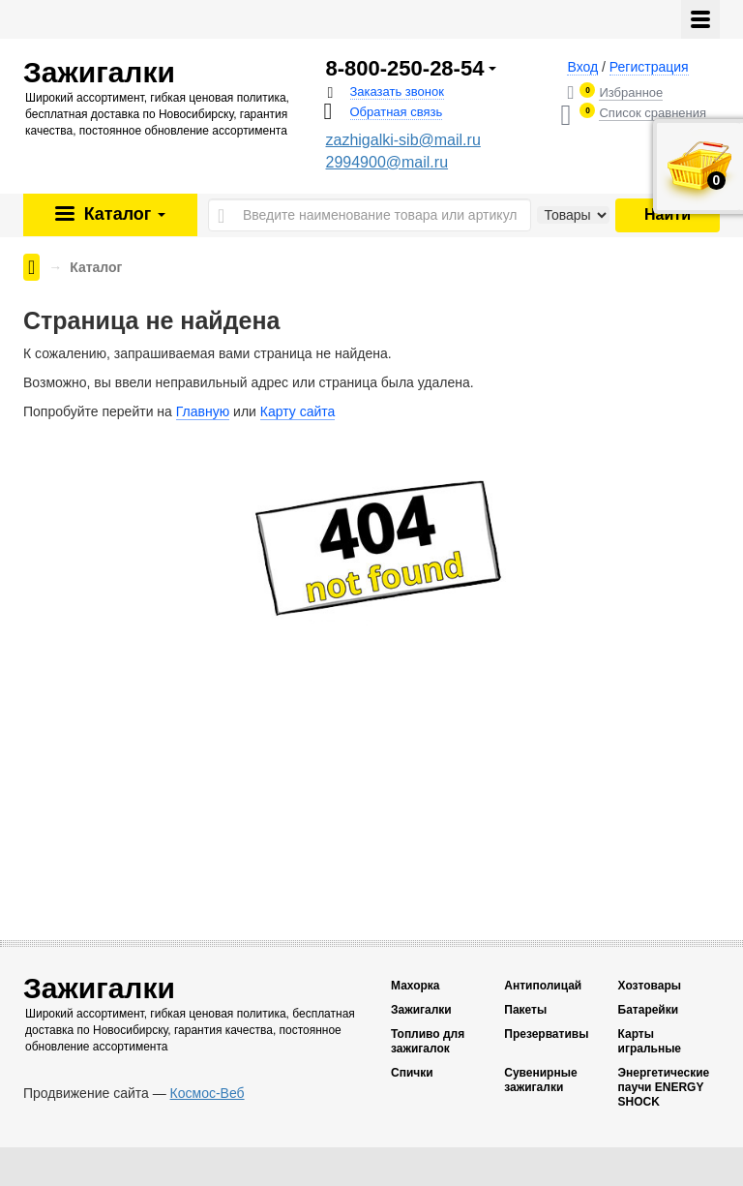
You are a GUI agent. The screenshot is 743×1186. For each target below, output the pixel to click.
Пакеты (525, 1010)
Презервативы (546, 1034)
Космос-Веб (207, 1093)
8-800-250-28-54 (405, 68)
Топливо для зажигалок (427, 1041)
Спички (412, 1073)
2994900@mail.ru (387, 162)
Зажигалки (421, 1010)
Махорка (415, 985)
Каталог (122, 214)
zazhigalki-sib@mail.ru (403, 140)
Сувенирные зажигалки (540, 1080)
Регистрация (649, 67)
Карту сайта (298, 411)
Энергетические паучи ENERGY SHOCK (664, 1087)
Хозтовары (649, 985)
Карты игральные (649, 1041)
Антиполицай (542, 985)
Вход (582, 67)
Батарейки (648, 1010)
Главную (202, 411)
